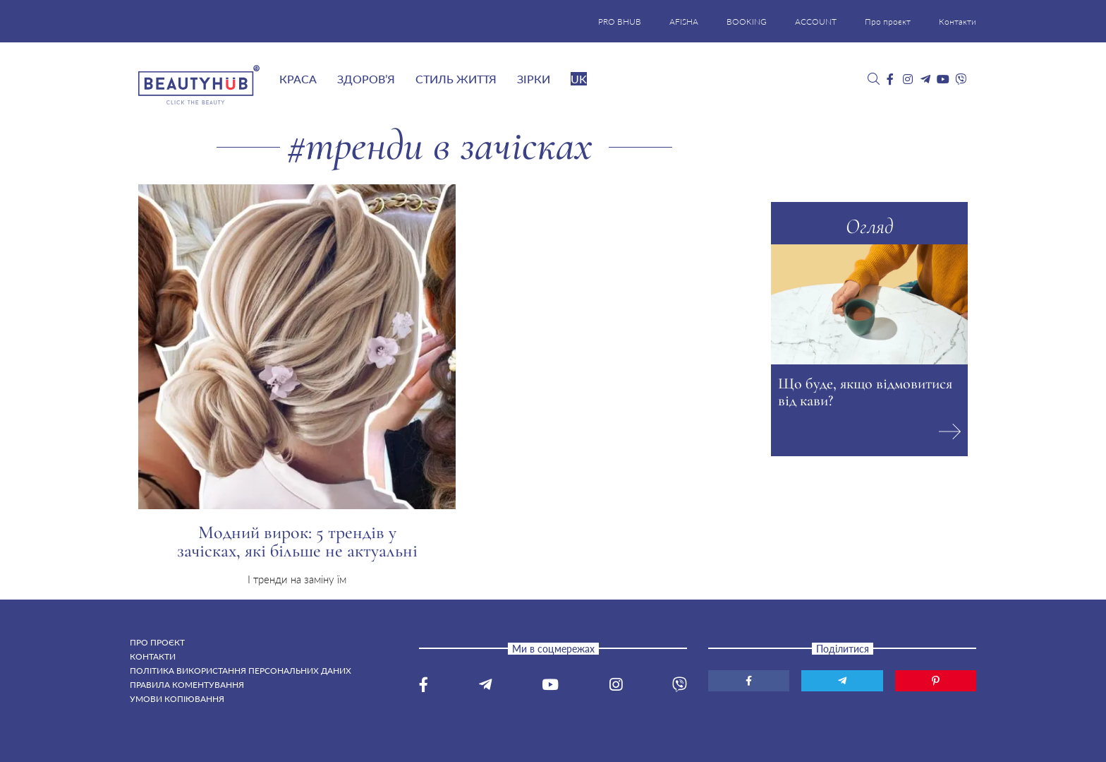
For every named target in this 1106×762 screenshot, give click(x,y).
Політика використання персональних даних (240, 670)
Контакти (957, 21)
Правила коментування (187, 684)
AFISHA (683, 21)
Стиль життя (456, 78)
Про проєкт (888, 21)
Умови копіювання (177, 698)
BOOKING (747, 21)
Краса (298, 78)
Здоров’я (366, 78)
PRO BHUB (619, 21)
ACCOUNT (816, 21)
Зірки (533, 78)
